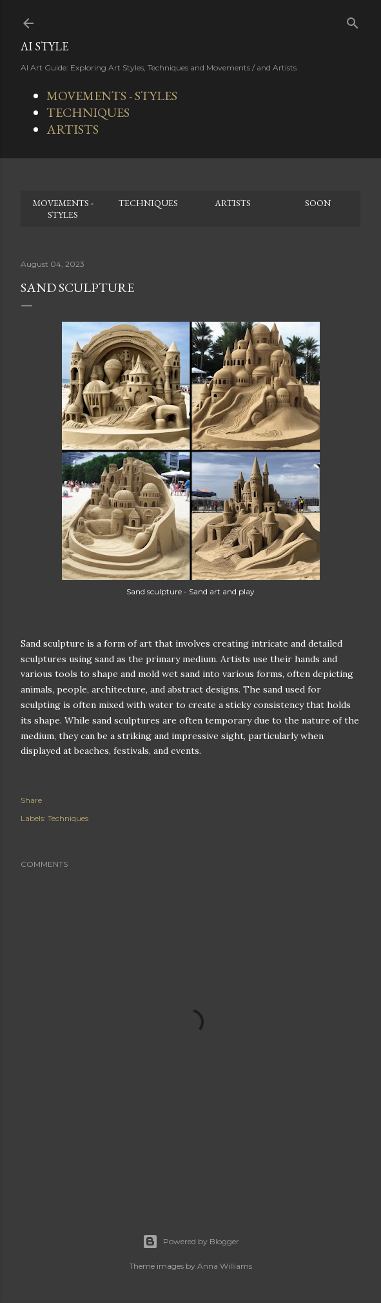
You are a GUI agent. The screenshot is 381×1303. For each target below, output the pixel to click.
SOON (318, 203)
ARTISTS (72, 129)
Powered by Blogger (190, 1241)
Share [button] (31, 800)
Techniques (68, 818)
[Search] (352, 20)
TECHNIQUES (88, 112)
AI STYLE (44, 46)
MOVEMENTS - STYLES (111, 95)
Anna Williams (224, 1266)
